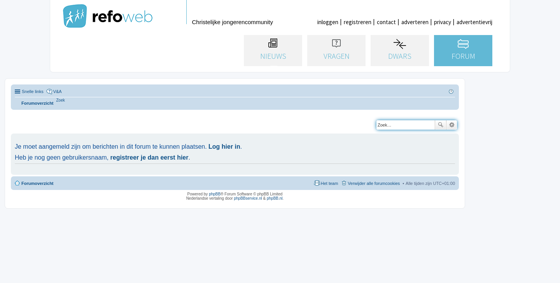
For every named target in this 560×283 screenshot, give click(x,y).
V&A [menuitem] (57, 91)
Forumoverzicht (37, 183)
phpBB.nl (275, 198)
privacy (442, 22)
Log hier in (224, 146)
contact (386, 22)
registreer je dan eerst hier (149, 157)
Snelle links (33, 91)
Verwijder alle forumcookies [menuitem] (374, 183)
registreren (357, 22)
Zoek (440, 125)
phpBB (214, 194)
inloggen (327, 22)
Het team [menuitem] (329, 183)
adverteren (415, 22)
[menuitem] (60, 100)
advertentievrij (474, 22)
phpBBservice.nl (248, 198)
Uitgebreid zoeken (451, 125)
